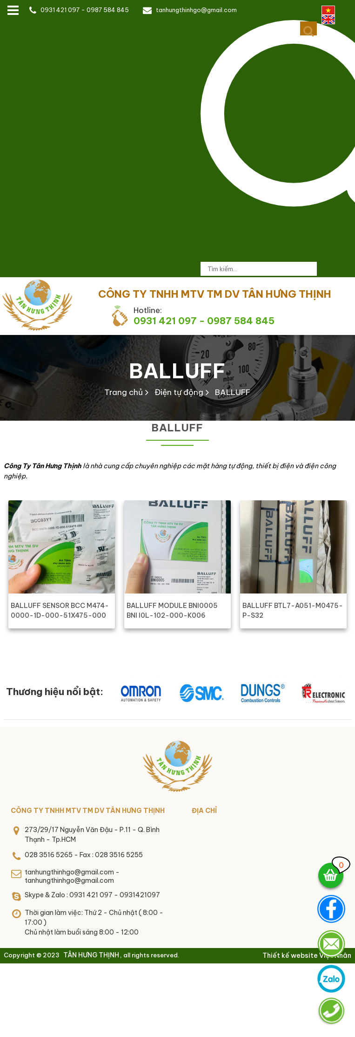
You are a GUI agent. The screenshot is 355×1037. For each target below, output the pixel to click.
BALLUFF (177, 370)
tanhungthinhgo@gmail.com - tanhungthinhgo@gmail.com (72, 876)
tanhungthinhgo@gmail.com (196, 10)
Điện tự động (178, 392)
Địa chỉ (204, 810)
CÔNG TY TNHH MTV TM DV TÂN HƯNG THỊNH (88, 810)
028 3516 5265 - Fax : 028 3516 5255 (84, 855)
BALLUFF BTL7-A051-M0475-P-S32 (292, 610)
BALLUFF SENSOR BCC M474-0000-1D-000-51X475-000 (60, 610)
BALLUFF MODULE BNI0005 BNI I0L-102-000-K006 (172, 610)
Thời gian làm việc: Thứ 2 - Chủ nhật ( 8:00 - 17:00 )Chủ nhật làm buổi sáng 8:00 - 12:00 (94, 922)
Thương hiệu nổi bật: (54, 691)
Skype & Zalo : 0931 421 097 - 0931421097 (92, 895)
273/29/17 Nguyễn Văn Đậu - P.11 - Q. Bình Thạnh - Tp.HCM (92, 835)
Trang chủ (123, 392)
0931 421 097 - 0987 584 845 (84, 10)
